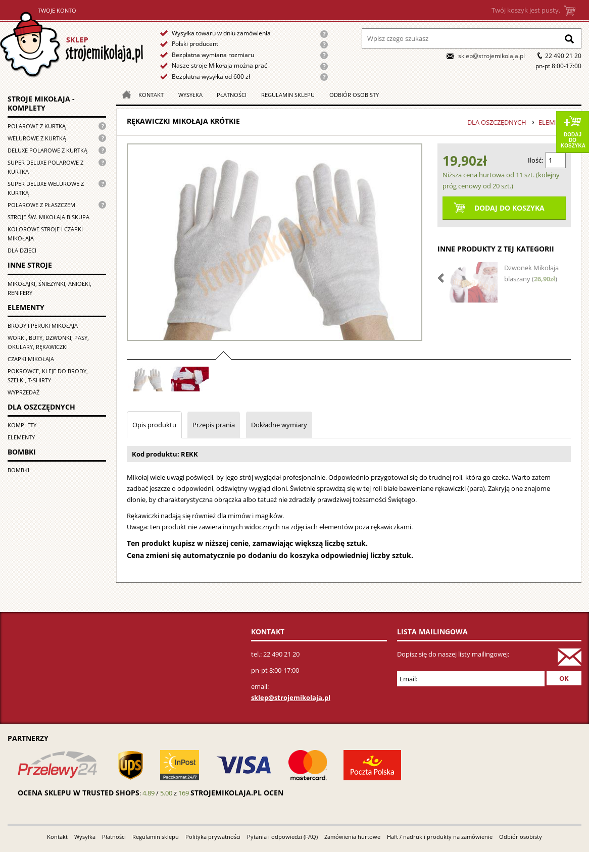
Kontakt (151, 94)
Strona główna (71, 45)
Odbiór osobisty (354, 94)
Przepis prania (213, 424)
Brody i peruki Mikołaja (43, 325)
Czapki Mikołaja (31, 359)
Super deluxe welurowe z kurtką (46, 188)
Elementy (21, 437)
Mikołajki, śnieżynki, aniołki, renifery (49, 288)
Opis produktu (154, 424)
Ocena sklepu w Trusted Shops (78, 792)
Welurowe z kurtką (37, 138)
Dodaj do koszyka (573, 140)
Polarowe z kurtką (37, 126)
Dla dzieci (22, 250)
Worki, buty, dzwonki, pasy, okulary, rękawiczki (48, 342)
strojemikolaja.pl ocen (236, 792)
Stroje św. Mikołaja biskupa (48, 217)
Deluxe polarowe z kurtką (47, 150)
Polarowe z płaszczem (41, 205)
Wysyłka (190, 94)
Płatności (232, 94)
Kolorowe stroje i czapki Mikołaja (45, 233)
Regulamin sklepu (288, 94)
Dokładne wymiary (279, 424)
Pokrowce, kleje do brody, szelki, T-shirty (48, 375)
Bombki (18, 470)
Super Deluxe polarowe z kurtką (45, 167)
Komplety (22, 425)
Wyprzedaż (23, 392)
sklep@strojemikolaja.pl (491, 56)
